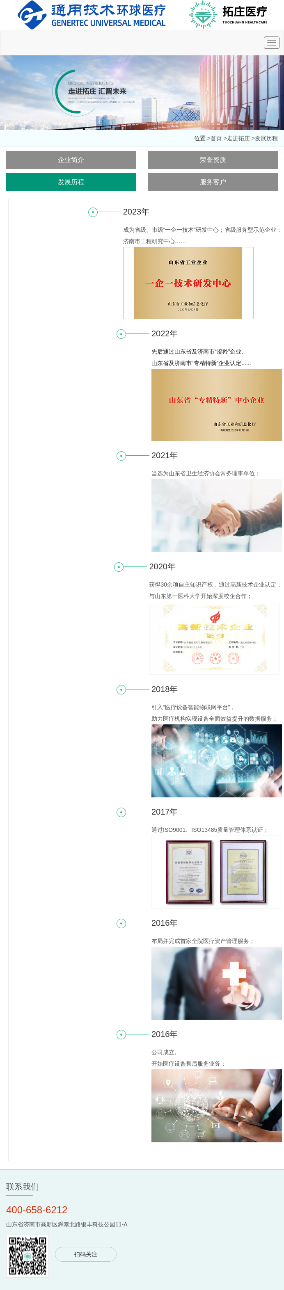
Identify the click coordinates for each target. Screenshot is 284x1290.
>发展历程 (265, 138)
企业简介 (71, 159)
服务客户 (213, 181)
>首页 (214, 138)
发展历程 (71, 181)
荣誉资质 (213, 159)
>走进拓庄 (237, 138)
